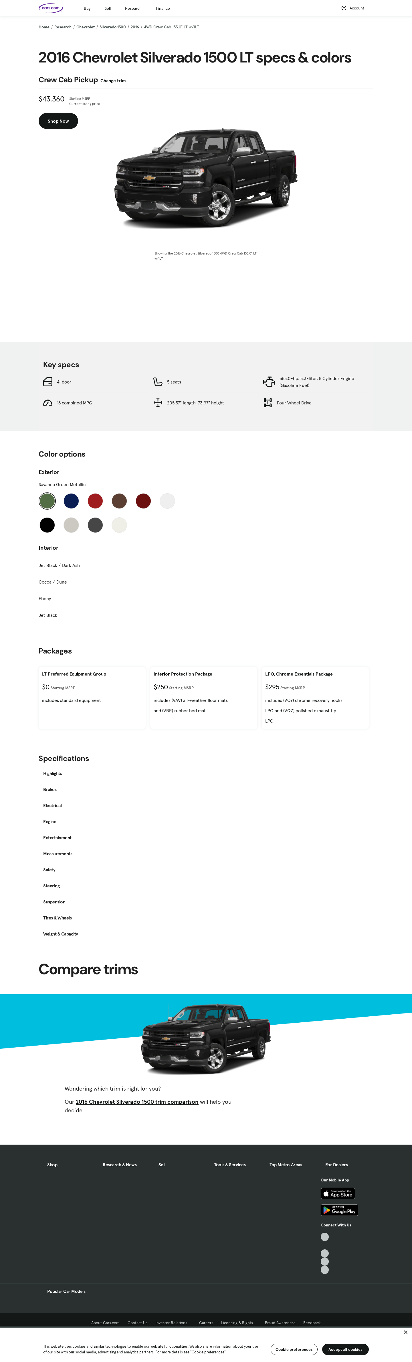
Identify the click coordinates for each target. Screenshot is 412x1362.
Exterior (49, 472)
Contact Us (137, 1322)
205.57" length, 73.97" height (195, 403)
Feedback (312, 1322)
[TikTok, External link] (325, 1237)
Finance (163, 8)
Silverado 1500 (113, 27)
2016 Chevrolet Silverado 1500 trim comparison (137, 1101)
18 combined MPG (74, 403)
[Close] (405, 1332)
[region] (206, 1344)
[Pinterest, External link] (325, 1270)
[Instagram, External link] (325, 1261)
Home (44, 27)
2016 (135, 27)
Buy (87, 8)
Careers (206, 1322)
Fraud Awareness (280, 1322)
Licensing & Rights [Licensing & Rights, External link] (239, 1322)
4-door (64, 382)
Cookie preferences (294, 1349)
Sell (108, 8)
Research (133, 8)
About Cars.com (105, 1322)
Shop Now (58, 121)
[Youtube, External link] (325, 1253)
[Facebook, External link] (325, 1245)
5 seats (174, 382)
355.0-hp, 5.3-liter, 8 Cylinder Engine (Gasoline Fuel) (317, 381)
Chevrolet (85, 27)
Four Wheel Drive (294, 403)
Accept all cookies (345, 1349)
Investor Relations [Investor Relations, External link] (173, 1322)
